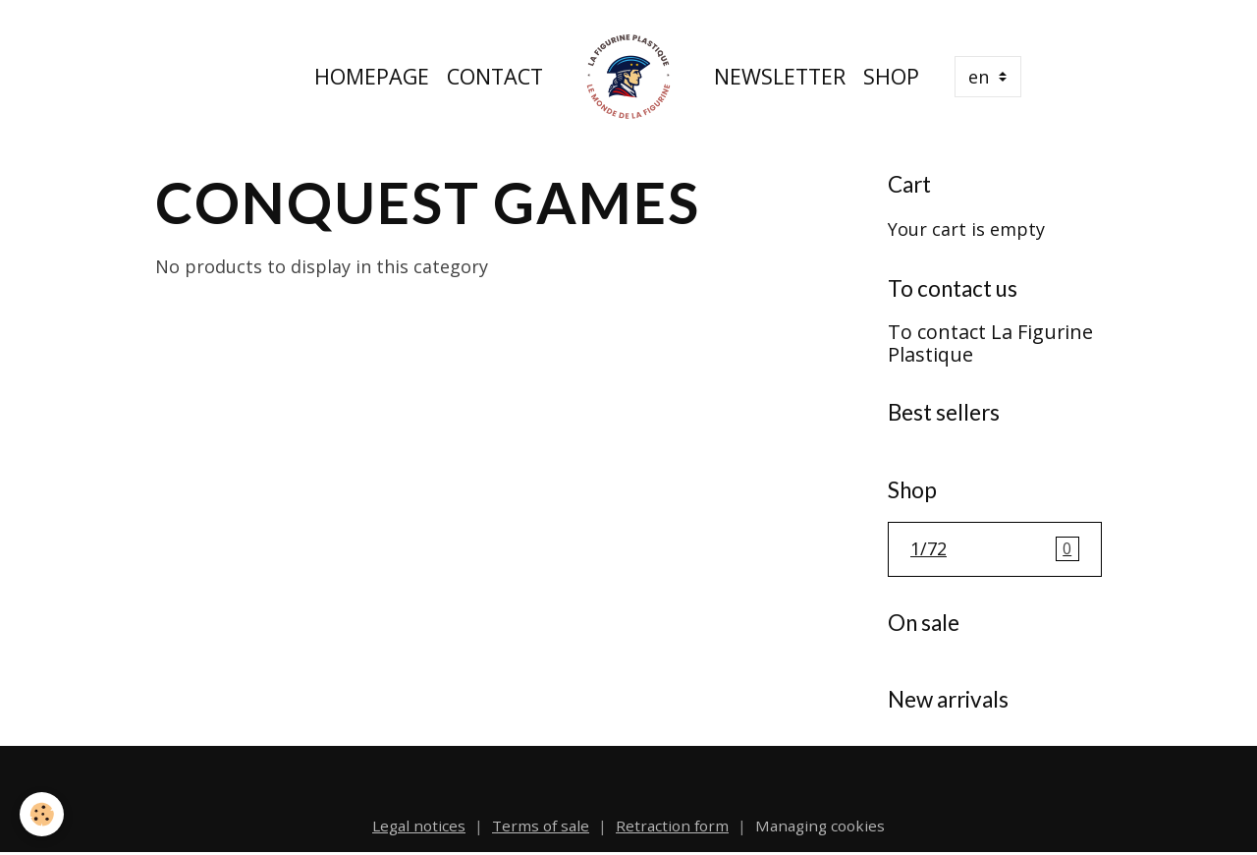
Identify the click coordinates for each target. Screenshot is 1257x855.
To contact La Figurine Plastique (990, 343)
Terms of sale (540, 825)
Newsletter (780, 76)
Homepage (371, 76)
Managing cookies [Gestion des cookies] (820, 825)
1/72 (994, 549)
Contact (495, 76)
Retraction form (672, 825)
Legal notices (418, 825)
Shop (891, 76)
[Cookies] (42, 814)
